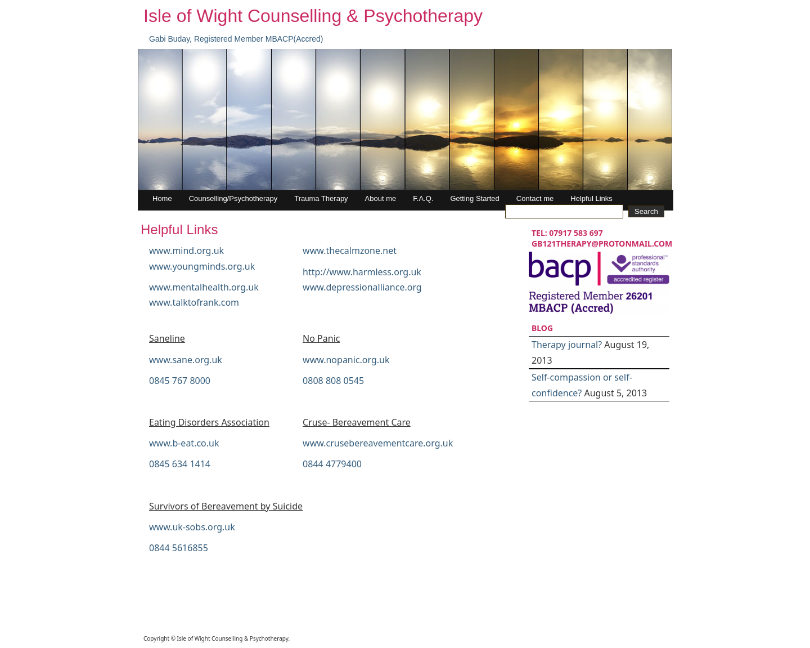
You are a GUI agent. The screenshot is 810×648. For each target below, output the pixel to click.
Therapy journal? (567, 344)
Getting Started (474, 198)
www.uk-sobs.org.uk (192, 527)
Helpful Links (591, 198)
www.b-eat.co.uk (184, 443)
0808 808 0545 (333, 380)
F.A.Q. (423, 198)
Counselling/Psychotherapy (233, 198)
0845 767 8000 (179, 380)
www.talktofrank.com (194, 302)
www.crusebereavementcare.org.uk (378, 443)
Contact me (535, 198)
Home (162, 198)
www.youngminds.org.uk (202, 266)
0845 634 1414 (179, 464)
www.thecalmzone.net (350, 250)
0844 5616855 (178, 548)
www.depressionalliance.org (362, 287)
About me (381, 198)
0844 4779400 (332, 464)
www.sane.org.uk (185, 360)
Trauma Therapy (321, 198)
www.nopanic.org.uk (346, 360)
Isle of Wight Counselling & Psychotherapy (313, 16)
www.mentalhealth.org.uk (204, 287)
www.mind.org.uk (186, 250)
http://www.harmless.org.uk (362, 272)
